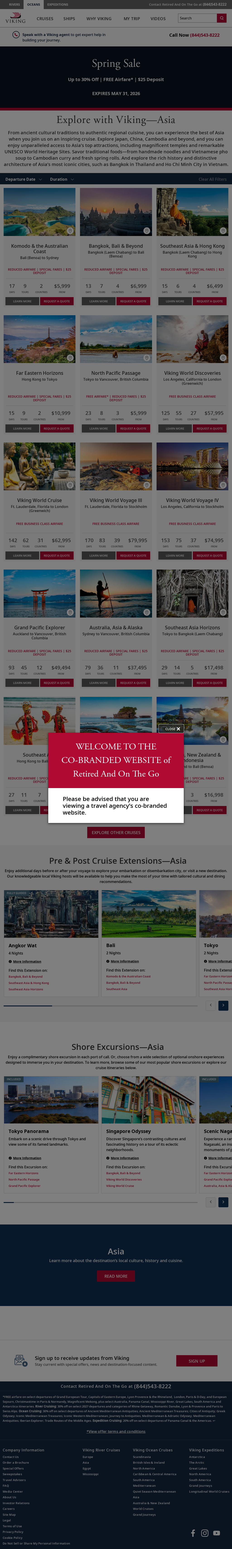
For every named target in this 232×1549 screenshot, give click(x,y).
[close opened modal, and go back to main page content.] (171, 728)
